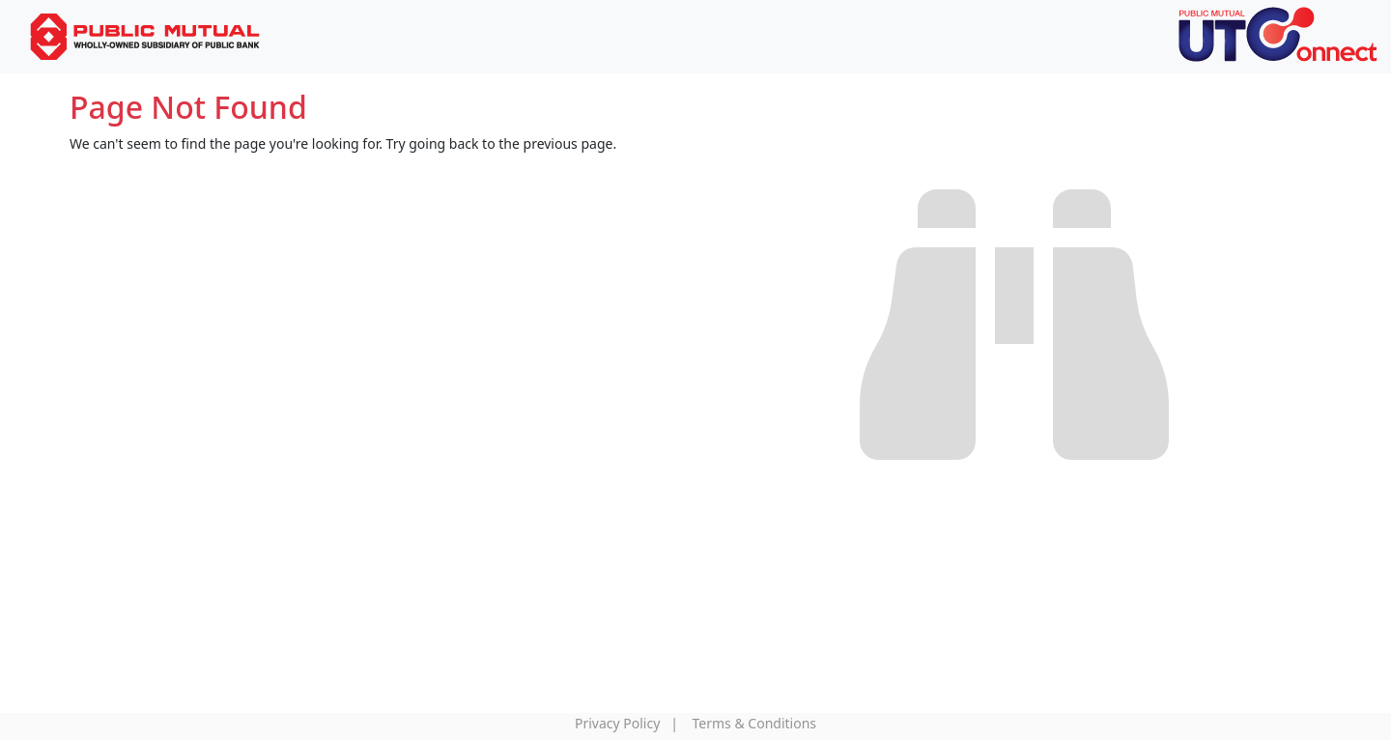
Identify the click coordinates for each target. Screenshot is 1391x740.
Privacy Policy (617, 723)
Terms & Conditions (755, 723)
